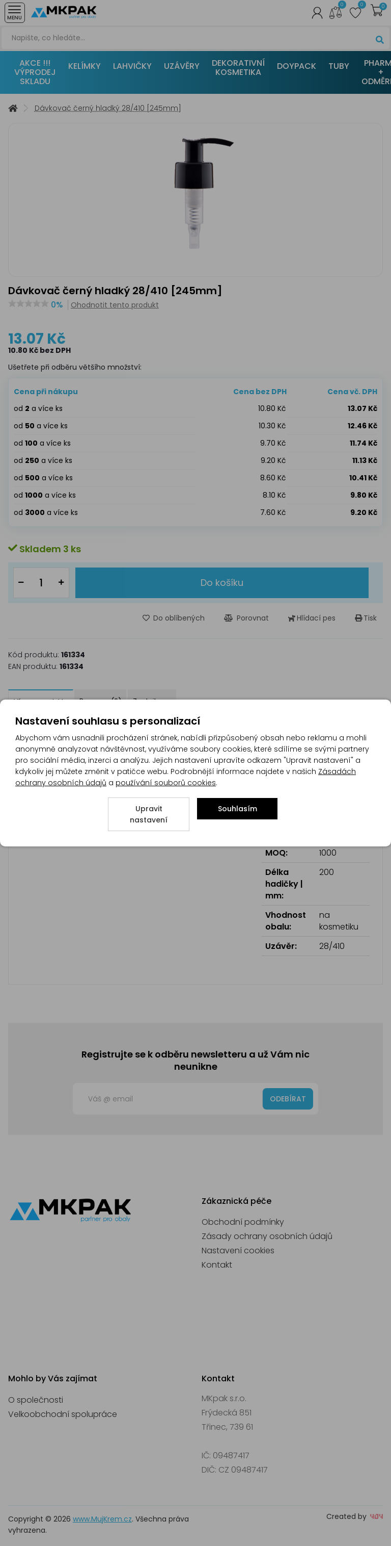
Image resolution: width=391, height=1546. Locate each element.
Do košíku (222, 582)
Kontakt (217, 1265)
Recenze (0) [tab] (100, 701)
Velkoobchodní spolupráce (62, 1414)
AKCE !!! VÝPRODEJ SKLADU (35, 72)
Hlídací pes (312, 618)
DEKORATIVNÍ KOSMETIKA (238, 67)
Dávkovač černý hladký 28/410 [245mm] (108, 108)
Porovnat (246, 618)
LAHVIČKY (132, 66)
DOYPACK (296, 66)
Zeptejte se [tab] (152, 701)
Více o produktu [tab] (41, 701)
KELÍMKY (84, 66)
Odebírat (288, 1099)
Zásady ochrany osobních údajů (267, 1236)
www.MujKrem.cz (102, 1519)
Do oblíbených (174, 618)
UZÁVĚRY (182, 66)
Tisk (366, 618)
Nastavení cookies (238, 1250)
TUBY (338, 66)
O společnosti (35, 1400)
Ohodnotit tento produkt (115, 305)
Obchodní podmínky (243, 1222)
